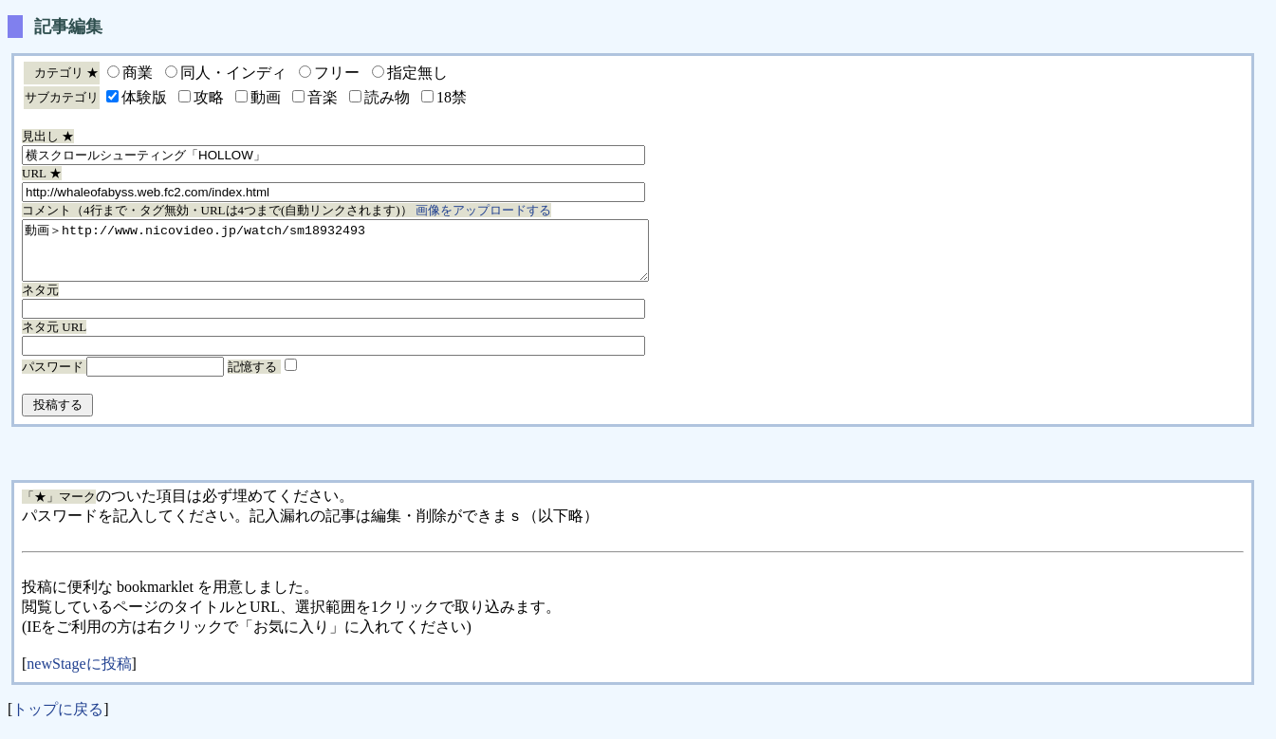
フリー (337, 73)
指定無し (417, 73)
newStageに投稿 (79, 675)
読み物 (387, 97)
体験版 (144, 97)
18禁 (451, 97)
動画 (265, 97)
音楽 (322, 97)
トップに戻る (57, 720)
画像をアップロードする (483, 210)
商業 (137, 73)
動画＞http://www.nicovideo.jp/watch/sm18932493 (373, 256)
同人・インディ (233, 73)
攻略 (209, 97)
